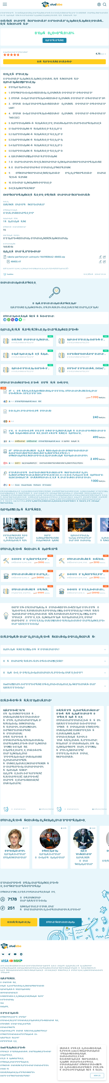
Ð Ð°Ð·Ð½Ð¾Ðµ (7, 1000)
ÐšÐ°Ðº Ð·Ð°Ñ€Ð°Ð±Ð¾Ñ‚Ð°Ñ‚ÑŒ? (15, 1076)
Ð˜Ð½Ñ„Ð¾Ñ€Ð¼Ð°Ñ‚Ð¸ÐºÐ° (18, 213)
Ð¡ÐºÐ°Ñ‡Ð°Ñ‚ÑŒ (54, 40)
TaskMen (8, 274)
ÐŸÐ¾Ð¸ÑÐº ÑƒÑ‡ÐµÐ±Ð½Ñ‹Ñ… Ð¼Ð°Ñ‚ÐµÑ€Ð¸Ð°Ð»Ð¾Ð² (25, 1051)
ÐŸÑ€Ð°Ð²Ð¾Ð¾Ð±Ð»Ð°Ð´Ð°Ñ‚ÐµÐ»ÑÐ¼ (18, 1034)
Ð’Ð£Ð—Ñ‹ (4, 1069)
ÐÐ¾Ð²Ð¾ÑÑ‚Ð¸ (8, 982)
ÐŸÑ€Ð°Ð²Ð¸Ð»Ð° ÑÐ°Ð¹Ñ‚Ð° (13, 1017)
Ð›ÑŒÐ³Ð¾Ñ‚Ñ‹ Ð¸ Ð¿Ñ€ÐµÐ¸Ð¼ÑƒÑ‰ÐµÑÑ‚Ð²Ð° (22, 996)
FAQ (2, 1003)
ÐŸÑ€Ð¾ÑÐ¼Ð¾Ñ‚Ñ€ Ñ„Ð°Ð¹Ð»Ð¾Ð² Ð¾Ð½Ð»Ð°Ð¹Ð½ (24, 1065)
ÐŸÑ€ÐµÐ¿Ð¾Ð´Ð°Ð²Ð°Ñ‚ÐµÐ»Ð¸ (14, 1062)
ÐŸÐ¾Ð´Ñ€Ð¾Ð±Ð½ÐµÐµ (60, 922)
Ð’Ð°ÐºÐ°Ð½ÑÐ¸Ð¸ (8, 1041)
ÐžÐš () (97, 1075)
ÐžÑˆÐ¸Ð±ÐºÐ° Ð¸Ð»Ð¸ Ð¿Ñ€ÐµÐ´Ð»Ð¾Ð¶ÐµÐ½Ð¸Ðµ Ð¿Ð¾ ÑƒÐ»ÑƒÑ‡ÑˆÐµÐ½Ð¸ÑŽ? (35, 269)
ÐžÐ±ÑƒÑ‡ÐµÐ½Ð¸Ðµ (18, 922)
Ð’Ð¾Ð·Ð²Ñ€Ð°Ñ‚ (7, 1027)
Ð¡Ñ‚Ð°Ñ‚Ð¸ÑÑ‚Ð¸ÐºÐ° (9, 1038)
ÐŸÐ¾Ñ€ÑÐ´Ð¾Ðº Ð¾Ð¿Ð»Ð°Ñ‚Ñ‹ (15, 1024)
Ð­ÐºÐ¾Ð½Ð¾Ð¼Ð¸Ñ (9, 993)
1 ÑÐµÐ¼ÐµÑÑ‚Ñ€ (14, 221)
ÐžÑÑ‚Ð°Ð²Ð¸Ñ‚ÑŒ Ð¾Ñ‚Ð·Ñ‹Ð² (54, 61)
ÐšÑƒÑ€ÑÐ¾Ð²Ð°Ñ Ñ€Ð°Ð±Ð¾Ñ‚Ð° (24, 204)
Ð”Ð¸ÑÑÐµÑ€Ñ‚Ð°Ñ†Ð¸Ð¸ (12, 1058)
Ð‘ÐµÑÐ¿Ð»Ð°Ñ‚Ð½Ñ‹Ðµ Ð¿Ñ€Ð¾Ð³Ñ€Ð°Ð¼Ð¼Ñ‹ (22, 986)
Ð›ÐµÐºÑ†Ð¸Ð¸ (6, 1055)
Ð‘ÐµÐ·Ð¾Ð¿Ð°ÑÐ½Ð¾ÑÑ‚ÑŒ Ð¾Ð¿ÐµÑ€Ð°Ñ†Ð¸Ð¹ (23, 1031)
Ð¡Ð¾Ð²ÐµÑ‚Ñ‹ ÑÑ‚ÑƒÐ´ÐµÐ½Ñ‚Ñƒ (15, 989)
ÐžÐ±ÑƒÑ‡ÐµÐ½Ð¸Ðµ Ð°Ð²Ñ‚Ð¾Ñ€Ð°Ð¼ (17, 1072)
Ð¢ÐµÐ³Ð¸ (4, 1007)
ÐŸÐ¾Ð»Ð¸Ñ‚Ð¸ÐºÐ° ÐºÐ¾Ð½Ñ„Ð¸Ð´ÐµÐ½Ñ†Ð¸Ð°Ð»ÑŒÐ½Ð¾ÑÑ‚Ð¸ (29, 1020)
